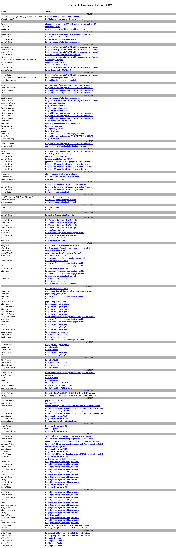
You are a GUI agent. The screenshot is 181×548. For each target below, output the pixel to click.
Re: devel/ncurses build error (56, 256)
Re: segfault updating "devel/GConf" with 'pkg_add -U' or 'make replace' (74, 408)
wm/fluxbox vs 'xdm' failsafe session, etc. (61, 39)
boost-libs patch (51, 429)
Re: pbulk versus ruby (54, 126)
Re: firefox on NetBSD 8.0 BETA (58, 70)
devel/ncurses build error (55, 251)
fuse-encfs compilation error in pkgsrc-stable (62, 123)
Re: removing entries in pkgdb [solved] (60, 200)
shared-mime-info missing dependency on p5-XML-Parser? (68, 291)
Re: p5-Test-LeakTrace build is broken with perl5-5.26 (66, 37)
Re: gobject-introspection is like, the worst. (62, 462)
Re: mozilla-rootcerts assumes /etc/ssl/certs (62, 245)
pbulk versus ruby (52, 27)
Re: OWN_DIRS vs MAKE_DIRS (58, 385)
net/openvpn (50, 375)
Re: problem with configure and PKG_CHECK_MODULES (69, 88)
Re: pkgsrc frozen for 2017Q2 (57, 416)
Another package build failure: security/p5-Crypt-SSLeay (68, 34)
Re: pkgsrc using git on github (57, 304)
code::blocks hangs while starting (58, 197)
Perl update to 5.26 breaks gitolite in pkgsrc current (65, 146)
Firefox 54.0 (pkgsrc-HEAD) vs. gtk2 (59, 215)
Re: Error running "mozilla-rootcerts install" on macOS (67, 248)
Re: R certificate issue (53, 210)
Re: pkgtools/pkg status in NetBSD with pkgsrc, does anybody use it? (72, 47)
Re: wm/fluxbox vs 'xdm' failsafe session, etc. (63, 42)
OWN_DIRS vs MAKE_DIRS (57, 383)
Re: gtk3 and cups (52, 131)
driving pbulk (50, 403)
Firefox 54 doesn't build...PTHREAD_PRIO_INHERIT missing (70, 393)
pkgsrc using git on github (55, 294)
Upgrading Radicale (53, 538)
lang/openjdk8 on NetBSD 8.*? (57, 156)
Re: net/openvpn (51, 378)
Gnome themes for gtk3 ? (55, 446)
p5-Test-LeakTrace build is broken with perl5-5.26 (65, 29)
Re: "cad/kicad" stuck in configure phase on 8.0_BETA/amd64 (70, 439)
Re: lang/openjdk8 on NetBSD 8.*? (59, 159)
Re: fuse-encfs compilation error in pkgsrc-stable (64, 133)
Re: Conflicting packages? (55, 230)
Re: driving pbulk (52, 515)
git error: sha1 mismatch (55, 103)
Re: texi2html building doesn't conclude (61, 80)
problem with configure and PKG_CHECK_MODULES (67, 85)
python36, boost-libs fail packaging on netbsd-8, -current (67, 161)
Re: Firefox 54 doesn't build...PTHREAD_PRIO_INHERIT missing (71, 396)
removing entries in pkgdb (55, 179)
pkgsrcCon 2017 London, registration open (62, 174)
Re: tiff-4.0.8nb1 (51, 347)
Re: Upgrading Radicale (54, 541)
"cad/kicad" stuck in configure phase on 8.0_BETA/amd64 (68, 436)
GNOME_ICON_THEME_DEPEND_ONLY (63, 177)
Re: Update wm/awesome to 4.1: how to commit (64, 19)
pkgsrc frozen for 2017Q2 (55, 401)
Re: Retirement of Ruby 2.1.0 (56, 268)
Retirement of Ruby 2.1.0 (55, 238)
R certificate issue (52, 207)
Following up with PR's (54, 62)
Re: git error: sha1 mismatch (56, 106)
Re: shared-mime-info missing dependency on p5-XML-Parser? (70, 317)
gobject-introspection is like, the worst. (60, 459)
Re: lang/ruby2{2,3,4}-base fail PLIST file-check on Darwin (68, 528)
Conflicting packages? (54, 60)
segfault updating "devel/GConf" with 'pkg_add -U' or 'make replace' (72, 406)
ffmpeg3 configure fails (54, 128)
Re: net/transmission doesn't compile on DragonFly (65, 258)
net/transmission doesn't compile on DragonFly (63, 253)
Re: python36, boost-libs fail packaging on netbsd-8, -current (69, 164)
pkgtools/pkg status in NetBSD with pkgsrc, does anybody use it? (70, 24)
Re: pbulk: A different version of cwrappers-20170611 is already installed (74, 444)
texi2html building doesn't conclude (59, 78)
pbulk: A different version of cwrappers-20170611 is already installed (72, 441)
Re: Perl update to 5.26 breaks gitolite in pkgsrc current (67, 154)
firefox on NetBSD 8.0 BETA (56, 65)
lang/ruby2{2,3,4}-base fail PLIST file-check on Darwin (67, 525)
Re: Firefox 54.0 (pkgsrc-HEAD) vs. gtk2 (61, 220)
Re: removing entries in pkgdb (57, 192)
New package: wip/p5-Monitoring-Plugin (61, 421)
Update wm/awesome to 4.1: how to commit (62, 16)
